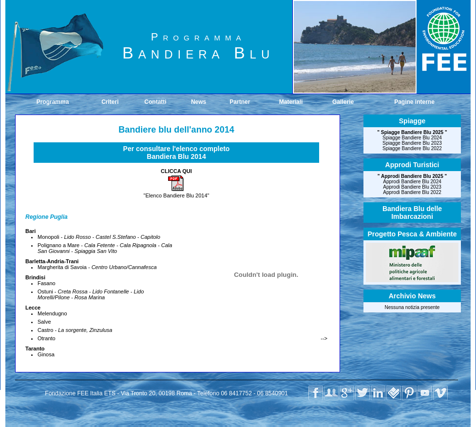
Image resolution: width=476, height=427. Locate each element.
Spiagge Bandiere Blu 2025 (412, 132)
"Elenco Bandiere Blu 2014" (176, 193)
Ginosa (46, 354)
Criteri (109, 101)
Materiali (291, 101)
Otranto (47, 338)
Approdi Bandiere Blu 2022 (412, 192)
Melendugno (52, 313)
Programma (53, 101)
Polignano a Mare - (105, 248)
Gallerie (343, 101)
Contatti (155, 101)
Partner (239, 101)
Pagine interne (414, 101)
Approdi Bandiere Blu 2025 (412, 176)
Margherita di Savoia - (97, 267)
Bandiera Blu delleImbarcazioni (412, 212)
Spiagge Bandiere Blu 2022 (412, 148)
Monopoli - (99, 237)
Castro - (75, 330)
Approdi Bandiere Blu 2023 (412, 187)
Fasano (47, 283)
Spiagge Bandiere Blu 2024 (412, 137)
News (198, 101)
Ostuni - (91, 294)
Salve (44, 322)
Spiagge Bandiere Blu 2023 (412, 143)
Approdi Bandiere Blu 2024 (412, 181)
